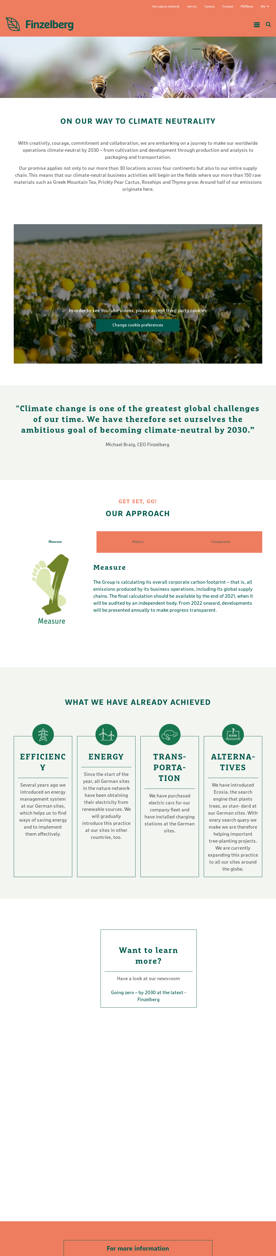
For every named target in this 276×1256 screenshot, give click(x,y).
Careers (209, 6)
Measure (55, 542)
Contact (227, 6)
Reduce (137, 542)
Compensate (220, 542)
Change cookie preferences (137, 325)
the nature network (166, 6)
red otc (192, 6)
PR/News (247, 6)
